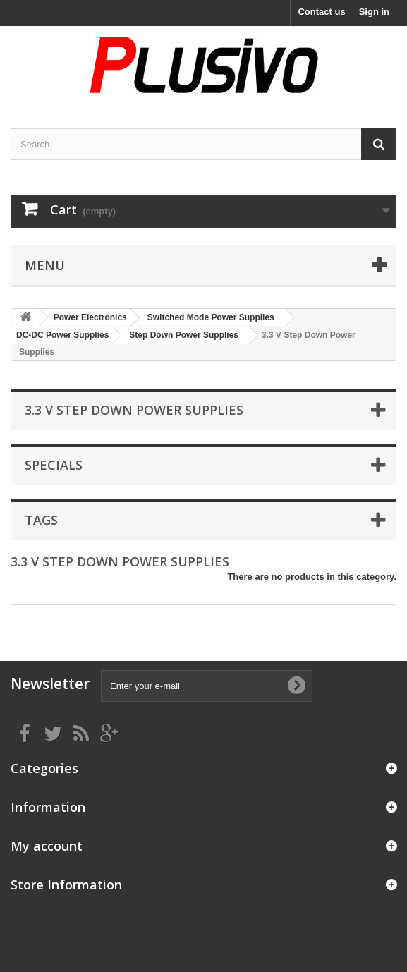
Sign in (374, 11)
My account (47, 845)
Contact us (321, 11)
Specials (54, 464)
